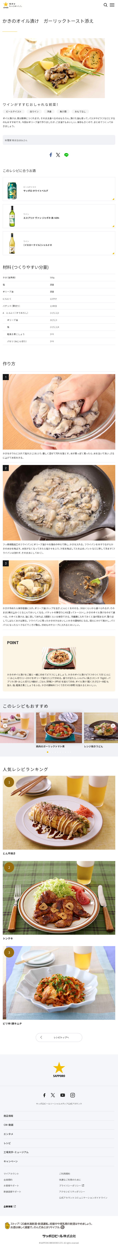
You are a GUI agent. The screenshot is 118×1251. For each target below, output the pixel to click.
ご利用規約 (64, 1173)
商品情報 (8, 1116)
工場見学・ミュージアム (16, 1152)
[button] (47, 752)
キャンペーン (11, 1161)
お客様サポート (11, 1185)
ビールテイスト (13, 111)
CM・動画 (8, 1125)
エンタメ (8, 1134)
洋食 (49, 111)
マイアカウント (11, 1173)
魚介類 (63, 111)
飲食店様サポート (12, 1191)
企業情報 (8, 1206)
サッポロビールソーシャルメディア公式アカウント (59, 1103)
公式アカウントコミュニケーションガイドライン (83, 1197)
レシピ (7, 1143)
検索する (105, 5)
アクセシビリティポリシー (72, 1191)
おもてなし (80, 111)
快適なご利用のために (70, 1179)
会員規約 (8, 1179)
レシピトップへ (61, 1037)
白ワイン (34, 111)
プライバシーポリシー (70, 1185)
